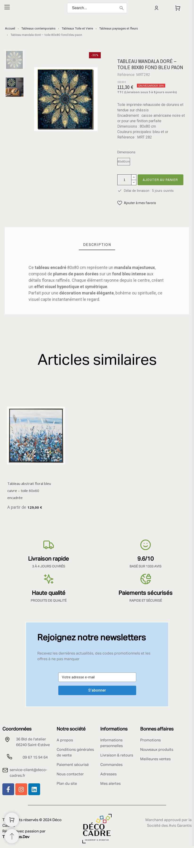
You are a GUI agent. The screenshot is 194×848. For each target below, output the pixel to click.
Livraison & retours (116, 755)
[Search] (97, 8)
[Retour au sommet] (12, 836)
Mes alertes (110, 784)
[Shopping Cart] (12, 820)
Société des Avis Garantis (169, 826)
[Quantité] (124, 179)
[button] (136, 203)
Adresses (108, 774)
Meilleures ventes (155, 759)
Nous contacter (70, 774)
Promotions (150, 740)
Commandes (111, 765)
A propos (65, 740)
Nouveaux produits (156, 750)
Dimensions (126, 152)
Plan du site (67, 784)
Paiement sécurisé (73, 765)
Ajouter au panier (160, 179)
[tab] (97, 244)
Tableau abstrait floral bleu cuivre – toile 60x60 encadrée (29, 490)
